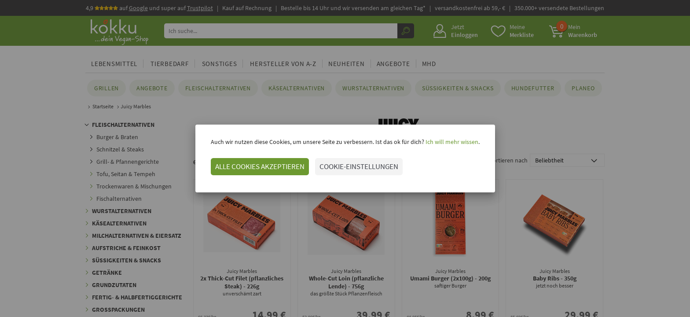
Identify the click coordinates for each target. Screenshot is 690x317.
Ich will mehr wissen (451, 142)
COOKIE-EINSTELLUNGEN (358, 166)
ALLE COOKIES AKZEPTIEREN (260, 166)
